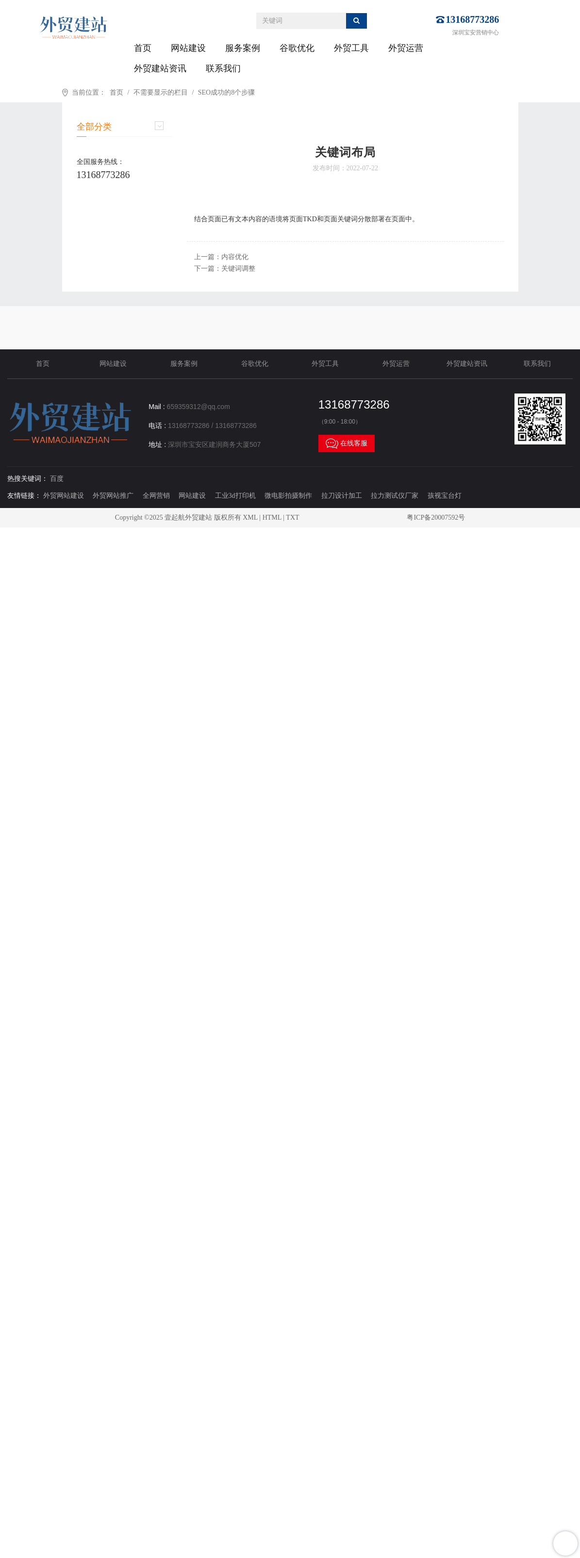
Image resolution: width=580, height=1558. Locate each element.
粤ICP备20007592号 (436, 517)
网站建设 (188, 48)
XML (250, 517)
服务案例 (242, 48)
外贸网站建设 (63, 495)
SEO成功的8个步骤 (226, 92)
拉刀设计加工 (341, 495)
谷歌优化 (297, 48)
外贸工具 (351, 48)
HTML (272, 517)
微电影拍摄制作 (288, 495)
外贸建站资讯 (160, 68)
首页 (142, 48)
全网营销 (156, 495)
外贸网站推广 (113, 495)
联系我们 (223, 68)
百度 (57, 478)
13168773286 (472, 19)
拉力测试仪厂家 (394, 495)
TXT (292, 517)
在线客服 (346, 443)
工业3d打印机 (235, 495)
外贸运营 (405, 48)
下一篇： (224, 268)
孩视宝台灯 (445, 495)
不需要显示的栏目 (160, 92)
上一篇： (221, 257)
